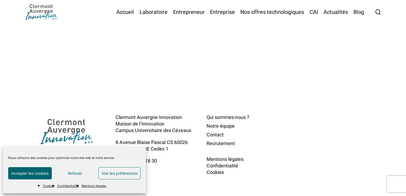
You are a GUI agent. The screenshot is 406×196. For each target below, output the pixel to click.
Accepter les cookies (30, 173)
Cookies (48, 186)
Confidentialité (68, 186)
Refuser (75, 173)
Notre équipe (221, 126)
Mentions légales (93, 186)
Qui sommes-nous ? (228, 117)
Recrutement (221, 143)
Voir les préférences (119, 173)
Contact (215, 134)
